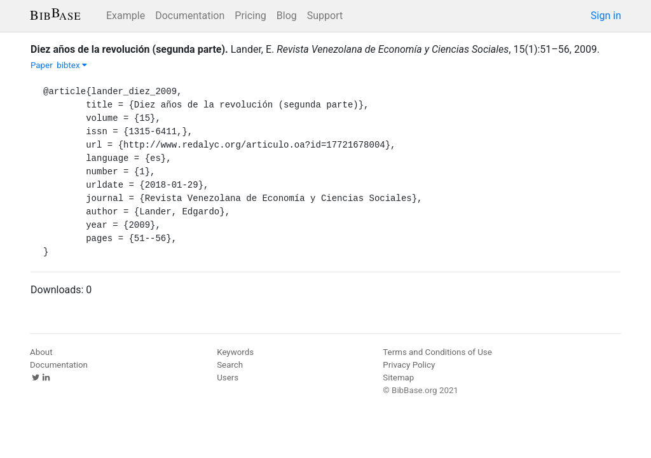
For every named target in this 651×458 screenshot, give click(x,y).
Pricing (250, 16)
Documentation (189, 16)
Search (230, 365)
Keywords (235, 352)
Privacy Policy (409, 365)
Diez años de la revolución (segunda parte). (129, 49)
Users (227, 377)
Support (325, 16)
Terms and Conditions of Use (437, 352)
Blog (287, 16)
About (41, 352)
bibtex (72, 65)
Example (125, 16)
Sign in (606, 16)
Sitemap (398, 377)
